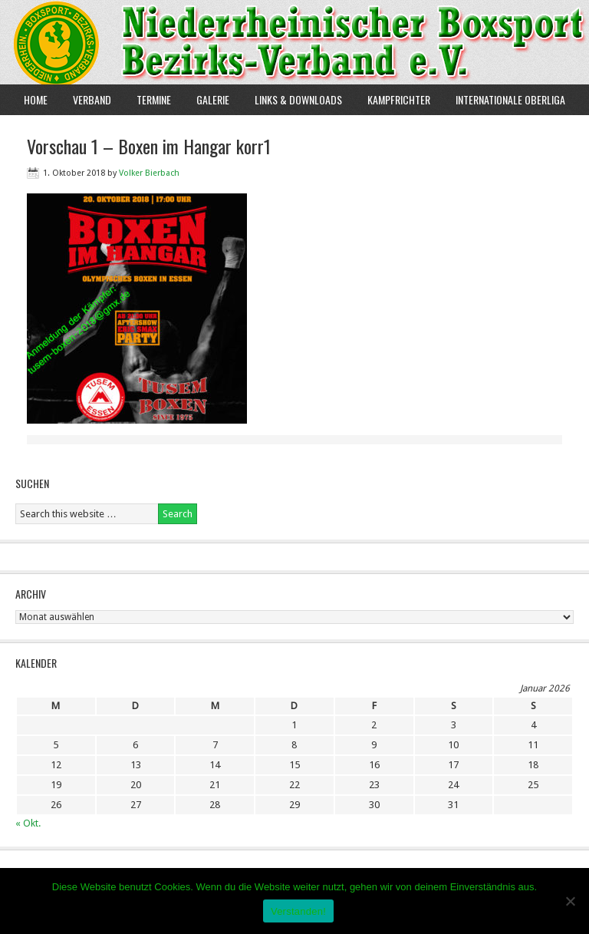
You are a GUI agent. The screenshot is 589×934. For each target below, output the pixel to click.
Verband (86, 99)
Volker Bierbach (149, 173)
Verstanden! (298, 911)
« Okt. (28, 823)
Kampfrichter (393, 99)
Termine (154, 99)
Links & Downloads (298, 99)
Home (36, 99)
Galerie (212, 99)
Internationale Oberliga (510, 99)
